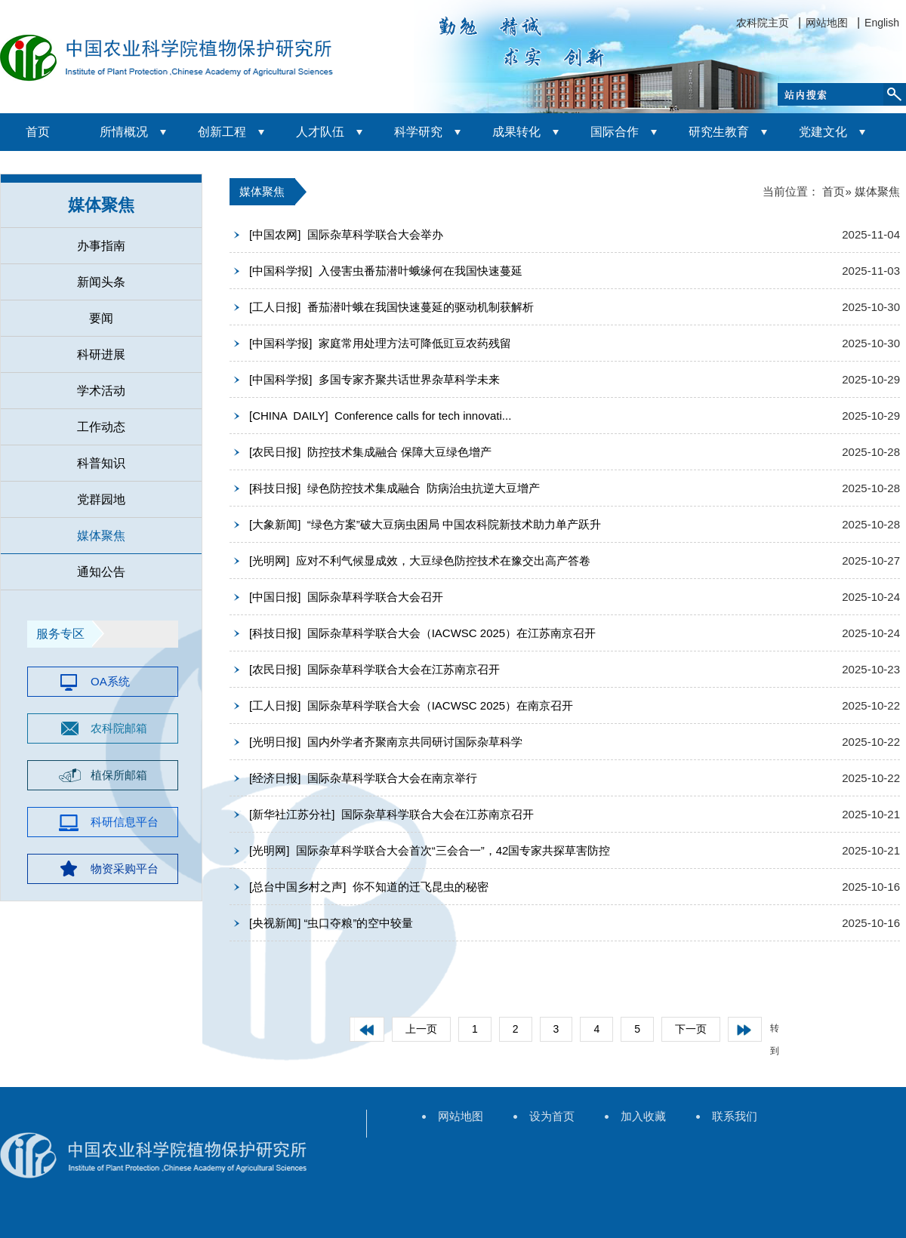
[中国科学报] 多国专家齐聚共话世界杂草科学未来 (374, 379)
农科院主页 (762, 23)
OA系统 (110, 681)
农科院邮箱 (119, 728)
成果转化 (516, 131)
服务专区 (60, 633)
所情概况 (124, 131)
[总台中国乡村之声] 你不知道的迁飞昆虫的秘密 (368, 886)
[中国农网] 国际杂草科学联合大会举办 (346, 234)
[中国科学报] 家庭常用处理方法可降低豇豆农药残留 (380, 343)
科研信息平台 (125, 821)
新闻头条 (101, 282)
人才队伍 (320, 131)
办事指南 (101, 245)
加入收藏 (643, 1116)
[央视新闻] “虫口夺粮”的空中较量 (331, 922)
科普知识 (101, 463)
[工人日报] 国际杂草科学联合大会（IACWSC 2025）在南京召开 (411, 705)
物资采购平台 (125, 868)
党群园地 (101, 499)
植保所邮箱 (119, 774)
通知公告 (101, 571)
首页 (38, 131)
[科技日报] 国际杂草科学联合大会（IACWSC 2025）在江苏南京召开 (422, 633)
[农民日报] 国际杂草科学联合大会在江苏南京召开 (374, 669)
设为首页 (552, 1116)
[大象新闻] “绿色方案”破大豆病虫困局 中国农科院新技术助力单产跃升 (425, 524)
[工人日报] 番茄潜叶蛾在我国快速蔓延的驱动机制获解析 (391, 306)
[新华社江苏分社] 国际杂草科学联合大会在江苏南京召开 (391, 814)
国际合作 (614, 131)
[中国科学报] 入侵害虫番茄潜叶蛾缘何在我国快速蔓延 (385, 270)
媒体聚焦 (101, 205)
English (881, 23)
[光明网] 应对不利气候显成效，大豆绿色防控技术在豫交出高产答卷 (419, 560)
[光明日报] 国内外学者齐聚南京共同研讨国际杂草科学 (385, 741)
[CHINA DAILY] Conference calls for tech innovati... (380, 415)
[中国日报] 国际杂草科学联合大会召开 (346, 596)
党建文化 (823, 131)
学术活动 (101, 390)
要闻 (101, 318)
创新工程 (222, 131)
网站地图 (827, 23)
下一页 (691, 1029)
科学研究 (418, 131)
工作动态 (101, 426)
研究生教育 (719, 131)
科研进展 (101, 354)
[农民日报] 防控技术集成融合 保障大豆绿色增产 (370, 451)
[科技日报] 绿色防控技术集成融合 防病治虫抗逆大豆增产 (394, 488)
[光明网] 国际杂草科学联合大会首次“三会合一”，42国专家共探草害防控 (429, 850)
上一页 (421, 1029)
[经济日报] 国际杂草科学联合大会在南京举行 (363, 777)
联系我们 (734, 1116)
